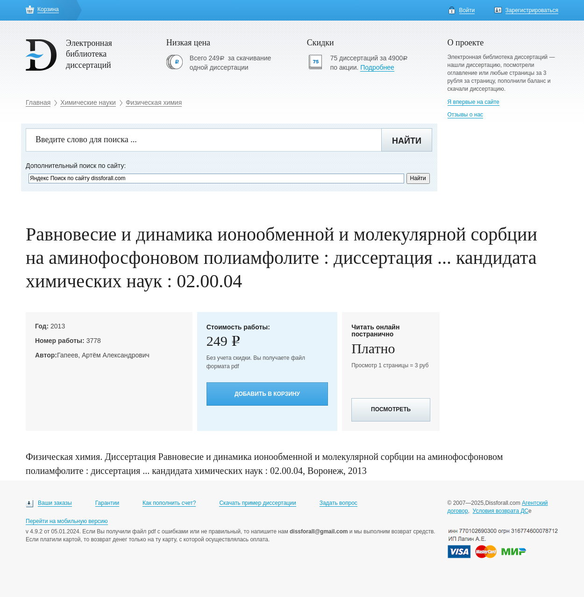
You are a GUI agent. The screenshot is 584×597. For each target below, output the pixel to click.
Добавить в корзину (267, 394)
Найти (406, 141)
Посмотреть (391, 409)
